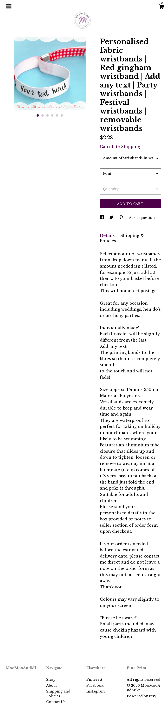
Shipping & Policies (122, 238)
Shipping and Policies (58, 693)
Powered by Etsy (141, 696)
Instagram (95, 691)
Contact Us (55, 702)
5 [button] (57, 115)
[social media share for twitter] (112, 217)
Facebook (94, 685)
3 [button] (47, 115)
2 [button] (42, 115)
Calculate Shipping (120, 146)
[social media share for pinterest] (121, 217)
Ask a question (142, 217)
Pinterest (94, 679)
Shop (51, 679)
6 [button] (62, 115)
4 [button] (52, 115)
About (51, 685)
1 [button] (38, 115)
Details (108, 235)
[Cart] (161, 7)
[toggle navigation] (9, 6)
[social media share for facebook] (102, 217)
